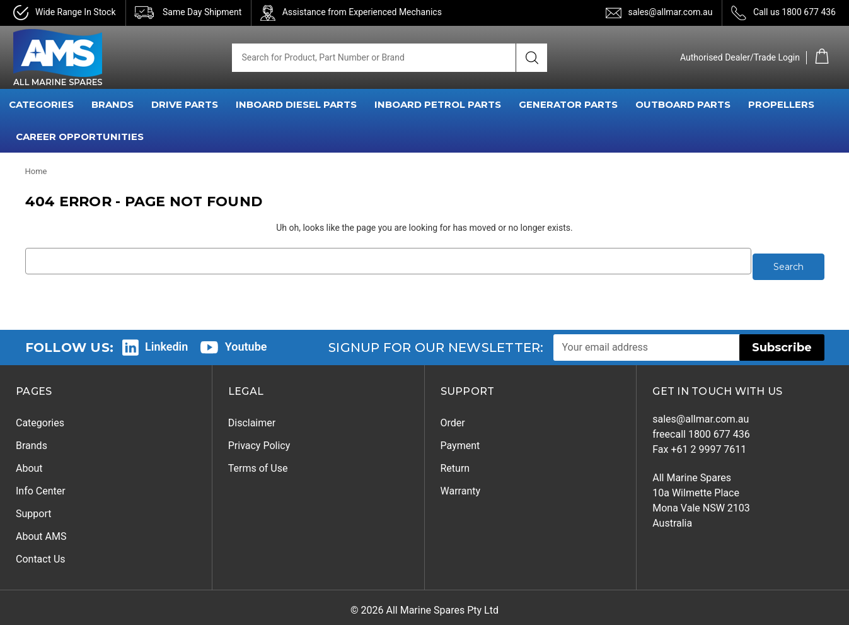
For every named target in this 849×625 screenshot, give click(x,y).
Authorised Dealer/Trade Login (740, 57)
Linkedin (166, 341)
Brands (31, 440)
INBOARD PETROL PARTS (437, 104)
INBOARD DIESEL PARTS (296, 104)
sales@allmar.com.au (670, 12)
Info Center (41, 485)
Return (455, 463)
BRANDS (112, 104)
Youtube (246, 341)
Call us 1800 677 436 (794, 12)
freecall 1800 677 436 (701, 429)
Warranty (461, 485)
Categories (40, 417)
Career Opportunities (80, 137)
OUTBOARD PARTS (683, 104)
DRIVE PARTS (184, 104)
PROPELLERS (781, 104)
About (29, 463)
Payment (460, 440)
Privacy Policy (259, 440)
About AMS (41, 531)
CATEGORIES (41, 104)
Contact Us (41, 553)
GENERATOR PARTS (568, 104)
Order (453, 417)
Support (33, 508)
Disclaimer (251, 417)
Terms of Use (258, 463)
